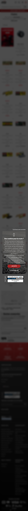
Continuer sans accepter (19, 229)
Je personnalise (14, 270)
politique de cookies (16, 257)
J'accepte (14, 266)
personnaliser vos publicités (11, 260)
